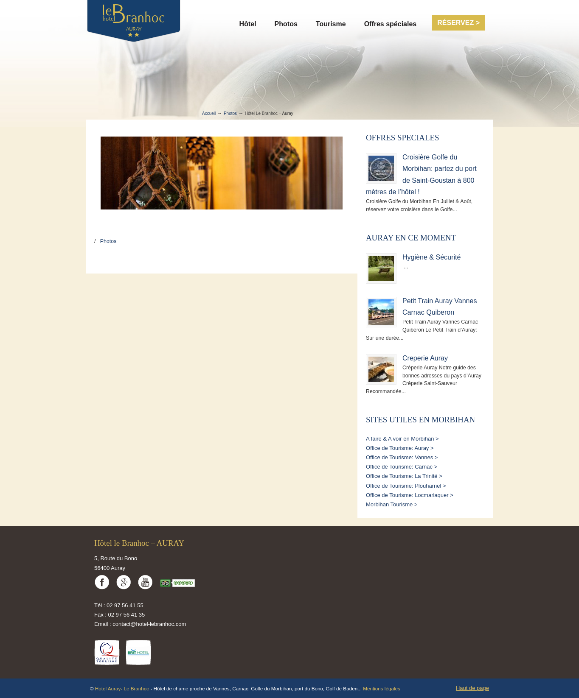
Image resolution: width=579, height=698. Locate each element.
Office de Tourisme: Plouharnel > (406, 486)
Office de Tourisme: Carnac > (401, 466)
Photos (230, 113)
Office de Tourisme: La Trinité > (404, 476)
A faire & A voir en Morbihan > (402, 439)
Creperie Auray (425, 358)
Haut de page (472, 688)
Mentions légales (381, 688)
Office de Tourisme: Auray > (400, 448)
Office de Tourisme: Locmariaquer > (409, 495)
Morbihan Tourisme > (392, 504)
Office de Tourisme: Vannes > (402, 457)
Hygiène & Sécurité (431, 257)
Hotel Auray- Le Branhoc (123, 688)
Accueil (209, 113)
